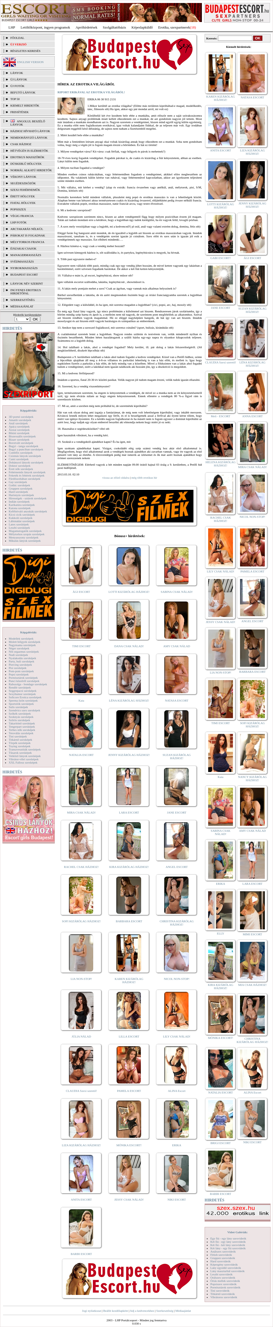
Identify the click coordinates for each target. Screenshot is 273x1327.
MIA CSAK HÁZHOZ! (252, 984)
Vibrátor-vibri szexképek (23, 759)
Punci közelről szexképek (24, 681)
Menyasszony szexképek (23, 537)
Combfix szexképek (21, 452)
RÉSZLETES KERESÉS (25, 50)
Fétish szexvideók (221, 1254)
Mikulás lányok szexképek (25, 540)
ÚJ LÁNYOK (18, 79)
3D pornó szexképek (21, 416)
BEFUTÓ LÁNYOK (22, 92)
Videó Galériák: (237, 1232)
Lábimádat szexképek (22, 521)
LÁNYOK (16, 72)
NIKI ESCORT (177, 1199)
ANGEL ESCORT (177, 866)
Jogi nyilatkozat (91, 1310)
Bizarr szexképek (19, 439)
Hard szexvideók (220, 1261)
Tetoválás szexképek (21, 733)
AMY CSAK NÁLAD (176, 646)
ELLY (220, 933)
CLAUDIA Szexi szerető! (81, 1090)
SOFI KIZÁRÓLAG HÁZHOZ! (81, 921)
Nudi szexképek (18, 654)
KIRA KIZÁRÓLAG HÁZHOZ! (129, 866)
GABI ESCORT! (220, 258)
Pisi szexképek (17, 667)
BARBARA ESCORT (129, 921)
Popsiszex (18, 209)
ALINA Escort (176, 1090)
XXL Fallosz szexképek (23, 762)
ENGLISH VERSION (30, 62)
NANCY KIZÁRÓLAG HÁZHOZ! (252, 778)
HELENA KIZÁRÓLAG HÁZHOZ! (220, 463)
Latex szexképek (19, 524)
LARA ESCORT (129, 812)
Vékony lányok (23, 176)
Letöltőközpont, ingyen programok (45, 27)
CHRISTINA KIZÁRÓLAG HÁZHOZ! (177, 923)
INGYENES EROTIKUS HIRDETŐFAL (25, 291)
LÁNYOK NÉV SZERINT (26, 283)
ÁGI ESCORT (81, 591)
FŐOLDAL (17, 37)
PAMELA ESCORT (129, 1090)
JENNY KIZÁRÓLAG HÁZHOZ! (129, 754)
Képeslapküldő (142, 27)
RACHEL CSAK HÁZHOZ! (81, 866)
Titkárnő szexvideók (222, 1293)
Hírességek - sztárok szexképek (27, 498)
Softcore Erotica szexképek (25, 697)
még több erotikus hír (144, 477)
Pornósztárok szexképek (23, 677)
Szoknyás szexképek (21, 716)
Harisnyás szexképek (21, 495)
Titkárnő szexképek (20, 739)
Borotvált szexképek (21, 442)
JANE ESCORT (176, 812)
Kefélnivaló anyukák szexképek (28, 511)
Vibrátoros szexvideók (223, 1297)
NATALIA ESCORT (81, 754)
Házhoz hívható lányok (30, 131)
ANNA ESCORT (252, 416)
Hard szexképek (18, 491)
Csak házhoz (20, 144)
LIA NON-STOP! (81, 978)
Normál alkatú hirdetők (31, 170)
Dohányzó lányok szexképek (26, 462)
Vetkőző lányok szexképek (25, 756)
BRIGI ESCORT (220, 1143)
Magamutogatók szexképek (25, 530)
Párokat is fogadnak (27, 235)
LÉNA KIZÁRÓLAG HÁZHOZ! (129, 700)
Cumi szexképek (19, 459)
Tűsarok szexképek (20, 752)
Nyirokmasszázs (24, 268)
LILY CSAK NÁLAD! (176, 1036)
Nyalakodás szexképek (22, 658)
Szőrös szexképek (19, 720)
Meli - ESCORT (220, 416)
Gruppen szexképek (20, 488)
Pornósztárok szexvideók (225, 1287)
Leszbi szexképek (19, 527)
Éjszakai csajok (23, 248)
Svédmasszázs (22, 261)
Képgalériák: (28, 410)
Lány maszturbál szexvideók (227, 1271)
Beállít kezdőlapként (115, 1310)
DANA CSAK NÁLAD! (129, 646)
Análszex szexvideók (223, 1251)
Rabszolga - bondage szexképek (28, 684)
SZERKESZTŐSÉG (22, 299)
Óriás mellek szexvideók (225, 1280)
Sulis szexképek (18, 707)
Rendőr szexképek (20, 687)
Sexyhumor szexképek (22, 694)
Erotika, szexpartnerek (174, 27)
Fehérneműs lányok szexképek (27, 472)
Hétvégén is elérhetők (29, 150)
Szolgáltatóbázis (114, 27)
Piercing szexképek (20, 664)
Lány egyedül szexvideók (225, 1267)
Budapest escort (24, 274)
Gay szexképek (18, 482)
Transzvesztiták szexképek (25, 749)
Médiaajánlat (183, 1310)
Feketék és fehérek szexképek (26, 475)
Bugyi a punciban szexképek (26, 449)
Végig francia (22, 215)
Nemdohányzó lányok (28, 137)
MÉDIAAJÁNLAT (21, 306)
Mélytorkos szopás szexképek (26, 534)
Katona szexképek (20, 508)
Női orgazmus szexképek (24, 651)
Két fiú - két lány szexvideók (227, 1245)
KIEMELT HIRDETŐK (24, 105)
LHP (11, 27)
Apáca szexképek (19, 426)
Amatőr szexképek (20, 420)
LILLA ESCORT (129, 1036)
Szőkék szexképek (20, 713)
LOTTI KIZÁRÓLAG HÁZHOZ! (128, 591)
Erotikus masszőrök (27, 157)
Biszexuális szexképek (22, 436)
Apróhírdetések (86, 27)
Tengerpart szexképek (22, 726)
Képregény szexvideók (224, 1264)
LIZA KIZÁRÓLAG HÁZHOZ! (81, 1145)
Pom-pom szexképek (21, 671)
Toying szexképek (20, 746)
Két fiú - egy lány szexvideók (228, 1241)
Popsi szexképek (19, 674)
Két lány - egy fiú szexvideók (228, 1248)
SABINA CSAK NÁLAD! (177, 591)
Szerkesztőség (164, 1310)
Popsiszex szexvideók (223, 1284)
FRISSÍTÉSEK (19, 112)
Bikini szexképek (19, 433)
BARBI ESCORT (81, 1254)
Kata (81, 700)
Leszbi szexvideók (221, 1274)
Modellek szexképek (21, 638)
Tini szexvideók (219, 1290)
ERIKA (176, 1145)
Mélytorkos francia (27, 242)
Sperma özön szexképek (23, 700)
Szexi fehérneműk (25, 189)
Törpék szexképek (20, 743)
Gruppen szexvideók (222, 1258)
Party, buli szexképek (21, 661)
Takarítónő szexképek (22, 723)
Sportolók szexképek (21, 703)
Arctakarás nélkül (26, 228)
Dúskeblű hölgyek (26, 163)
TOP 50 (15, 99)
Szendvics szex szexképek (24, 710)
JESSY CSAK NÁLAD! (129, 1199)
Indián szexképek (19, 501)
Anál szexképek (18, 423)
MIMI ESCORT (252, 934)
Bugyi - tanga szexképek (23, 446)
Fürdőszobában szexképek (24, 478)
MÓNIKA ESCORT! (129, 1145)
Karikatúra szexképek (22, 504)
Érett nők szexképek (21, 469)
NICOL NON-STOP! (177, 978)
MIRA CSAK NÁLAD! (81, 812)
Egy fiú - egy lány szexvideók (228, 1238)
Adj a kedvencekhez (142, 1310)
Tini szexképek (18, 736)
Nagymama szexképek (22, 645)
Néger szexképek (19, 648)
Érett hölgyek (22, 196)
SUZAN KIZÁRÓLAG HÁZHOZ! (177, 756)
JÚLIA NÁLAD (81, 1036)
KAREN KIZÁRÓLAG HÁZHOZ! (129, 980)
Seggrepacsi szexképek (23, 690)
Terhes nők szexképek (22, 729)
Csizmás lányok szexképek (25, 455)
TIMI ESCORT (81, 646)
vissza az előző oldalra (115, 477)
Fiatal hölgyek (23, 202)
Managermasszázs (25, 255)
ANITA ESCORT (81, 1199)
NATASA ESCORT (176, 700)
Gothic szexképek (19, 485)
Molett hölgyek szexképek (24, 641)
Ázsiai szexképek (19, 429)
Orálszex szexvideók (222, 1277)
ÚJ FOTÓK (17, 86)
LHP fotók (18, 222)
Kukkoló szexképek (20, 517)
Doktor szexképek (20, 465)
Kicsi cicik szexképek (22, 514)
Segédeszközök (23, 183)
